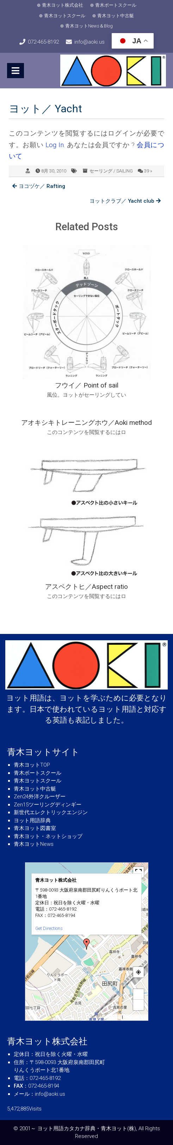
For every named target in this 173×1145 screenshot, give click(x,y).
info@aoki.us (89, 42)
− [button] (138, 1004)
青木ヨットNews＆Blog (89, 26)
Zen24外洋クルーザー (40, 796)
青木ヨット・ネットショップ (48, 836)
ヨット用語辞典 (32, 820)
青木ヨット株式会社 (62, 5)
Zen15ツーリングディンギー (47, 804)
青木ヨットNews (34, 844)
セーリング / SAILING (111, 171)
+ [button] (138, 994)
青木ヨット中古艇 (115, 15)
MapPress (115, 1017)
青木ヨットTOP (32, 765)
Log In (54, 145)
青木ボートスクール (115, 5)
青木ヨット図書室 (35, 828)
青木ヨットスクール (64, 15)
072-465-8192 (43, 42)
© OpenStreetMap (135, 1017)
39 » (148, 171)
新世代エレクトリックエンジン (51, 812)
